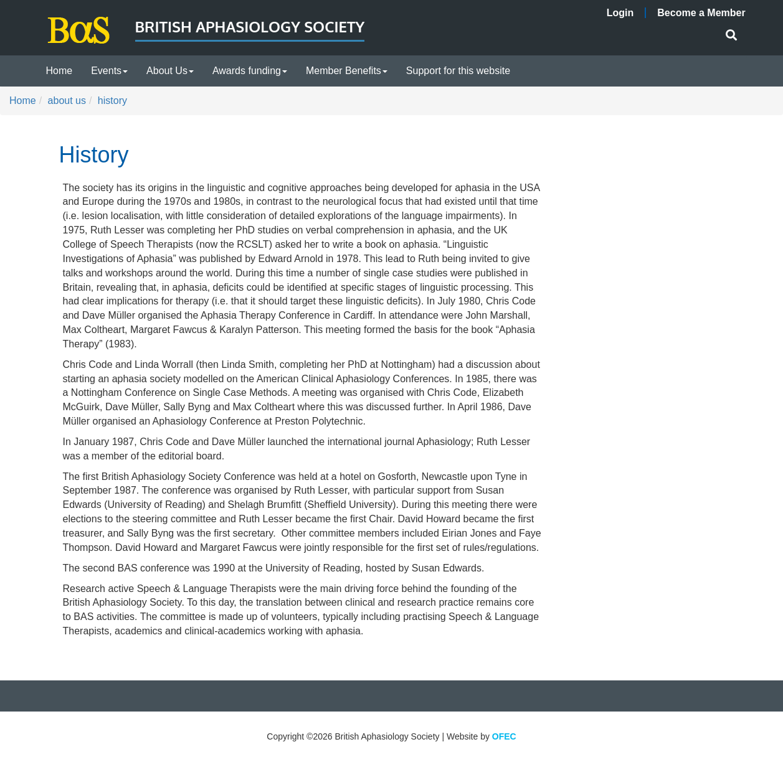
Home (59, 70)
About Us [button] (170, 70)
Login (620, 12)
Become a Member (701, 12)
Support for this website (458, 70)
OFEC (504, 736)
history (112, 100)
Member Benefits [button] (346, 70)
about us (67, 100)
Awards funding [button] (249, 70)
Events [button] (109, 70)
